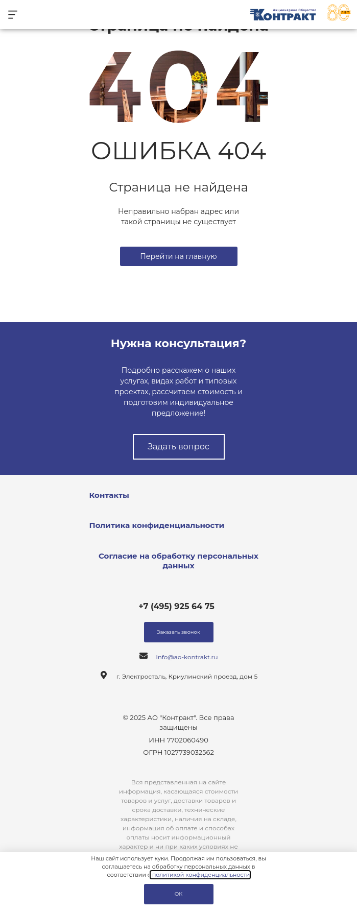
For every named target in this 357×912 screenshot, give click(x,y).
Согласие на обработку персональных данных (178, 561)
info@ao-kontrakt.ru (187, 657)
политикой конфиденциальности (200, 874)
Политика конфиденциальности (157, 525)
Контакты (109, 495)
